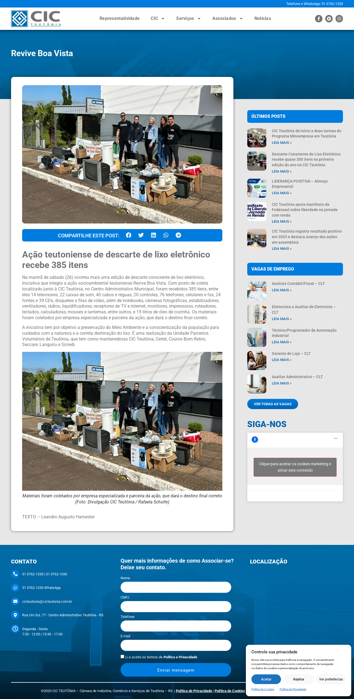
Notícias (262, 18)
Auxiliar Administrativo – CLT (297, 377)
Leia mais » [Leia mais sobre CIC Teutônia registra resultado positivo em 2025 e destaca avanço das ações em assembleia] (281, 248)
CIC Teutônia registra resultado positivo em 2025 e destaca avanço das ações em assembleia (307, 236)
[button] (128, 235)
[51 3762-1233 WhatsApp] (15, 587)
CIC (158, 19)
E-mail (126, 636)
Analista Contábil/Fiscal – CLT (298, 283)
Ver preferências (331, 679)
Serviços (188, 19)
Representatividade (120, 18)
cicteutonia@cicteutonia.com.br (47, 601)
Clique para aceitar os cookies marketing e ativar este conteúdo (295, 467)
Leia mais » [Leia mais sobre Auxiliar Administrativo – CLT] (281, 383)
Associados (227, 19)
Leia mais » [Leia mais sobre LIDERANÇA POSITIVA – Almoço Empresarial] (281, 193)
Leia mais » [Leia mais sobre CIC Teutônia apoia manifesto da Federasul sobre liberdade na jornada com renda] (281, 221)
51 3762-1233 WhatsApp (41, 588)
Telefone (128, 617)
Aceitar (266, 679)
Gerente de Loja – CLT (291, 353)
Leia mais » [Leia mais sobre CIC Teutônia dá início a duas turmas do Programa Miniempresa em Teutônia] (281, 143)
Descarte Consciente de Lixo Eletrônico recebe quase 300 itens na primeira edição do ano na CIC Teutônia (306, 159)
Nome (126, 578)
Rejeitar (298, 679)
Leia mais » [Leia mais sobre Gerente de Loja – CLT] (281, 360)
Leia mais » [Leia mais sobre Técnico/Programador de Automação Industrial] (281, 342)
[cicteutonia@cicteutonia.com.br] (15, 601)
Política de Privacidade (293, 689)
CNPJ (125, 597)
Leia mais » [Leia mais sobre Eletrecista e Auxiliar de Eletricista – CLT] (281, 319)
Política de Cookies (262, 689)
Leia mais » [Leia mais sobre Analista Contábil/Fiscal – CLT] (281, 290)
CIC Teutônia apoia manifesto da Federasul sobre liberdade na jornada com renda (305, 209)
